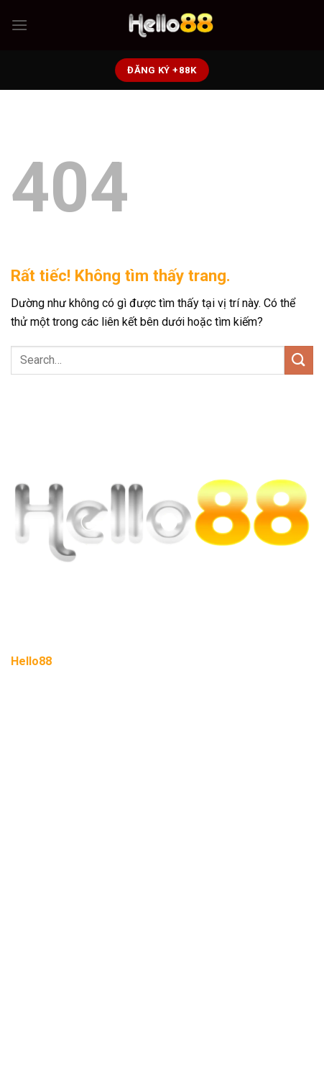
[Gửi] (298, 360)
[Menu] (19, 24)
